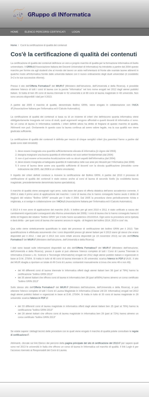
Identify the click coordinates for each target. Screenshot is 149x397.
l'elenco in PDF (116, 258)
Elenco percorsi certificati (45, 31)
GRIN (30, 66)
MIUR (60, 86)
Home (14, 31)
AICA (61, 201)
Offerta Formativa (40, 86)
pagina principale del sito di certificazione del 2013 (93, 343)
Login (76, 31)
